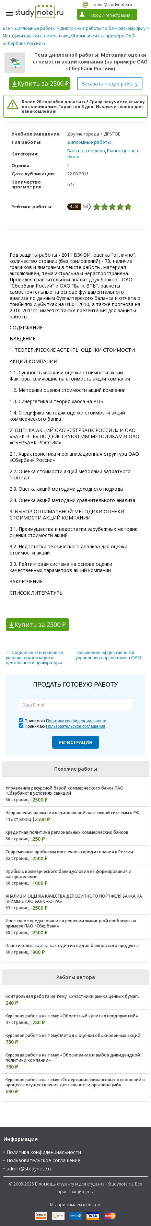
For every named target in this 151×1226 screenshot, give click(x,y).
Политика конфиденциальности (44, 1152)
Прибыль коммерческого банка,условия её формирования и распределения (68, 873)
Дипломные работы (35, 28)
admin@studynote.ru (111, 5)
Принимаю (65, 721)
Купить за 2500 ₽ (40, 624)
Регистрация (75, 742)
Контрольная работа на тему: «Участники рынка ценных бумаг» (72, 996)
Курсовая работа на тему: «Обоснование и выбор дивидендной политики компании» (72, 1057)
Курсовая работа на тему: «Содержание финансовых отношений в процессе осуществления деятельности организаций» (75, 1082)
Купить (43, 83)
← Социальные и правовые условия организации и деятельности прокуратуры (34, 657)
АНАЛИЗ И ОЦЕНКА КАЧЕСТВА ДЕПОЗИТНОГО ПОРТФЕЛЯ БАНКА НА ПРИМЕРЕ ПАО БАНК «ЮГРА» (73, 898)
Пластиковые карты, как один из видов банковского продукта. (72, 945)
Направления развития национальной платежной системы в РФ (72, 813)
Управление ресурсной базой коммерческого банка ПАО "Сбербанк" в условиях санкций (64, 790)
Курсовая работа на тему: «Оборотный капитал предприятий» (71, 1016)
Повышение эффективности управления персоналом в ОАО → (108, 657)
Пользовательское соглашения (75, 726)
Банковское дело (86, 151)
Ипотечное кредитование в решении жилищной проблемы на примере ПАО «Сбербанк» (70, 923)
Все (6, 28)
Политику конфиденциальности (76, 721)
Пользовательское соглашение (43, 1160)
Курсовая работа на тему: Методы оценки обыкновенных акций (72, 1035)
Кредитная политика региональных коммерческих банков (66, 832)
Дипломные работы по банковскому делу (103, 28)
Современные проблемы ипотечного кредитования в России (69, 852)
